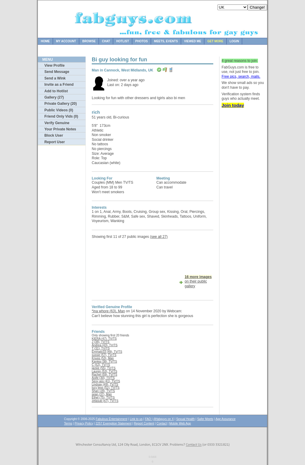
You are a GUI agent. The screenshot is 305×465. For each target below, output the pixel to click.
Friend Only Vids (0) (61, 116)
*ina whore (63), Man (108, 311)
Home (45, 41)
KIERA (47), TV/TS (104, 338)
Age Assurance (225, 419)
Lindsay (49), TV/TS (105, 384)
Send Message (56, 72)
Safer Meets (205, 419)
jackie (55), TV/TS (104, 368)
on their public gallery (198, 281)
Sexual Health (185, 419)
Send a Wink (55, 78)
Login (234, 41)
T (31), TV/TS (101, 348)
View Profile (54, 65)
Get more (215, 41)
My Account (66, 41)
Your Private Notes (60, 129)
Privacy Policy (83, 423)
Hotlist (122, 41)
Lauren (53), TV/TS (104, 371)
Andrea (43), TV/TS (105, 345)
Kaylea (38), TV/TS (104, 361)
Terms (68, 423)
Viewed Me (192, 41)
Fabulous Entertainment (111, 419)
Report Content (144, 423)
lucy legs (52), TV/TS (105, 387)
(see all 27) (158, 237)
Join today (233, 105)
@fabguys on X (163, 419)
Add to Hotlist (56, 91)
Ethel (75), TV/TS (103, 397)
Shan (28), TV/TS (103, 391)
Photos (141, 41)
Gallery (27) (54, 97)
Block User (53, 135)
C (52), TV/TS (101, 364)
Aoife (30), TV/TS (103, 378)
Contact (162, 423)
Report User (54, 142)
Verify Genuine (56, 123)
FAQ (148, 419)
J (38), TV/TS (100, 342)
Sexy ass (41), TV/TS (106, 381)
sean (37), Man (102, 394)
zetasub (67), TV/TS (105, 400)
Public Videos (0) (58, 110)
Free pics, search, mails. (241, 76)
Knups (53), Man (103, 358)
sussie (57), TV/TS (104, 355)
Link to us (136, 419)
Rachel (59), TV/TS (104, 374)
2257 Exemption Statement (114, 423)
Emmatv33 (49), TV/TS (107, 351)
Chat (106, 41)
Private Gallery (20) (60, 104)
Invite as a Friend (59, 84)
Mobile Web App (180, 423)
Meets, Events (166, 41)
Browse (89, 41)
